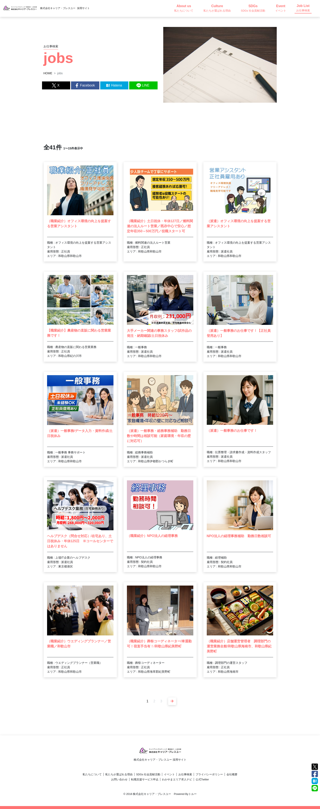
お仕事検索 (185, 774)
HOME (47, 73)
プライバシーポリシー (209, 774)
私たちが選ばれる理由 (119, 774)
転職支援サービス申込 (144, 779)
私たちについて (92, 774)
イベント (169, 774)
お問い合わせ (119, 779)
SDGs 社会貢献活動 (148, 774)
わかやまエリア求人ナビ (177, 779)
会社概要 (232, 774)
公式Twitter (202, 779)
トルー (192, 794)
